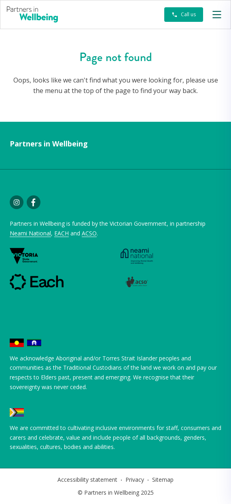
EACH (61, 233)
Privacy (134, 479)
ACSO (89, 233)
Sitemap (163, 479)
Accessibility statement (87, 479)
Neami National (30, 233)
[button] (217, 14)
